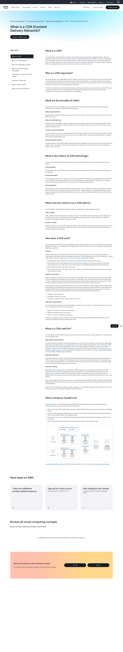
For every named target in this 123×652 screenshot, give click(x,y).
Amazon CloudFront (50, 404)
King (51, 373)
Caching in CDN (80, 258)
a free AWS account (100, 464)
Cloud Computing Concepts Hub (35, 21)
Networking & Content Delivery (54, 21)
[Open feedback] (121, 326)
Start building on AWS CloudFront (54, 464)
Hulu (109, 360)
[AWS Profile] (118, 2)
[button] (26, 7)
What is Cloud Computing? (17, 21)
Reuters (73, 345)
